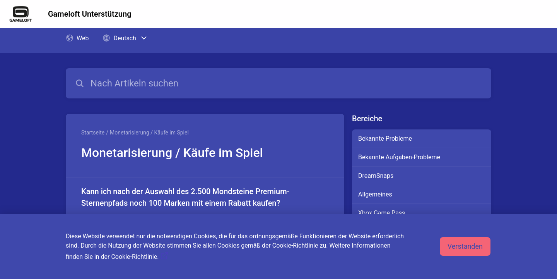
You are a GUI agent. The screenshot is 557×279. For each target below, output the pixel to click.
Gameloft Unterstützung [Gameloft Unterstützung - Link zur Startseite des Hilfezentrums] (90, 14)
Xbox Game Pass (381, 213)
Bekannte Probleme (385, 138)
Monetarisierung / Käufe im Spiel (149, 132)
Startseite (92, 132)
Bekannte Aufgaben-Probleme (399, 157)
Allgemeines (375, 194)
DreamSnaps (375, 175)
